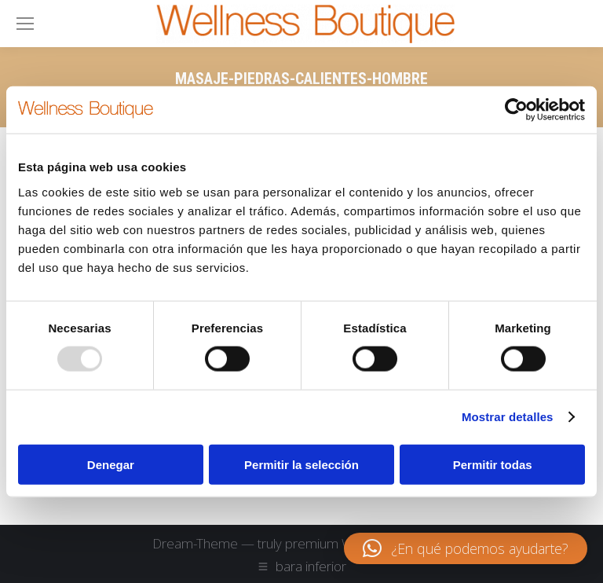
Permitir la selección (301, 464)
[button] (465, 548)
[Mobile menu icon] (25, 23)
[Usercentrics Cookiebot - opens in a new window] (516, 110)
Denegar (110, 464)
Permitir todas (492, 464)
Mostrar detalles (508, 417)
